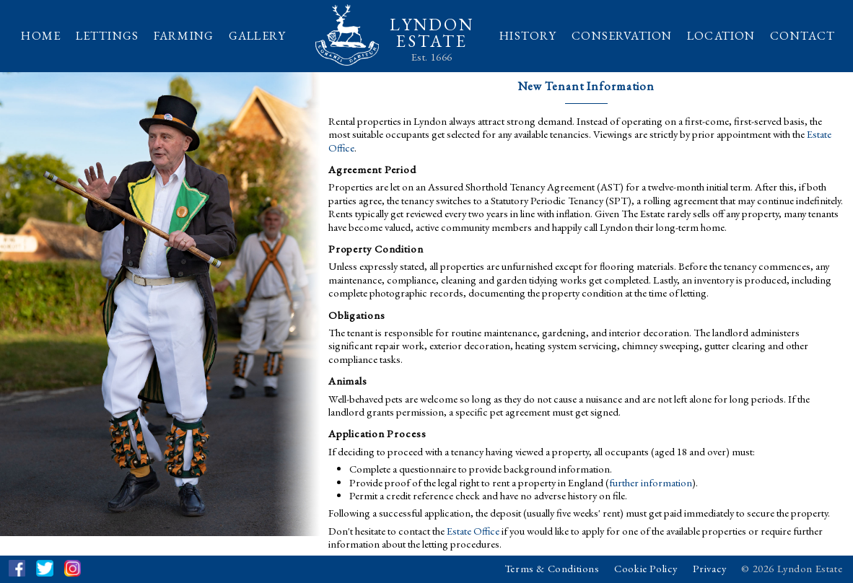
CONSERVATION (622, 35)
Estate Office (473, 531)
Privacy (710, 568)
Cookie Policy (646, 568)
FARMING (184, 35)
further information (650, 482)
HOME (41, 35)
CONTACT (802, 35)
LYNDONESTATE (432, 33)
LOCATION (721, 35)
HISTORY (527, 35)
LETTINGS (107, 35)
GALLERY (257, 35)
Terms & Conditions (552, 568)
